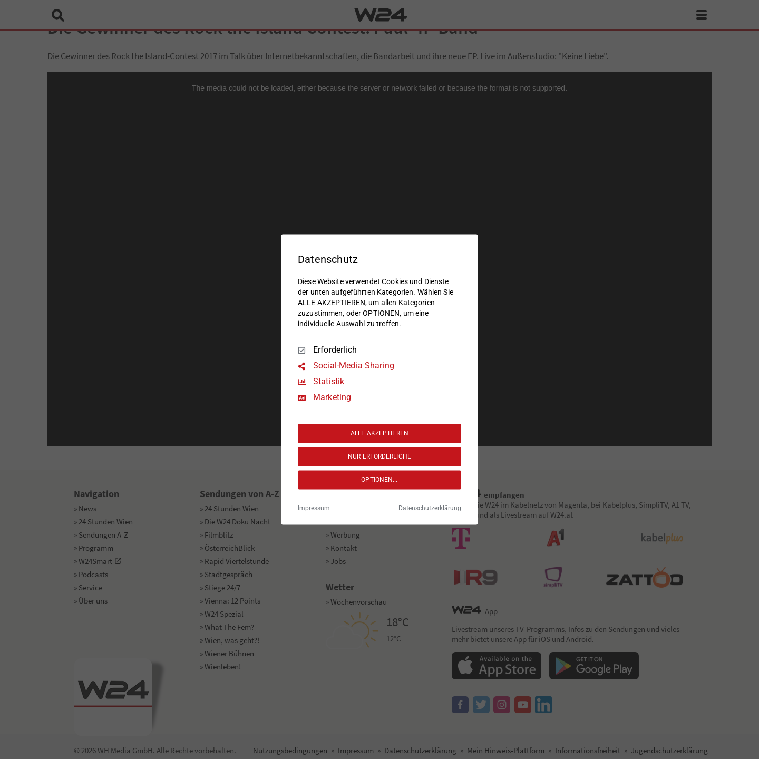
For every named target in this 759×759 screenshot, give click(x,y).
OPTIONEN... (379, 479)
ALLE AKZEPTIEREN (379, 433)
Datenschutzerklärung (429, 508)
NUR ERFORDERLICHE (379, 456)
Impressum (314, 508)
